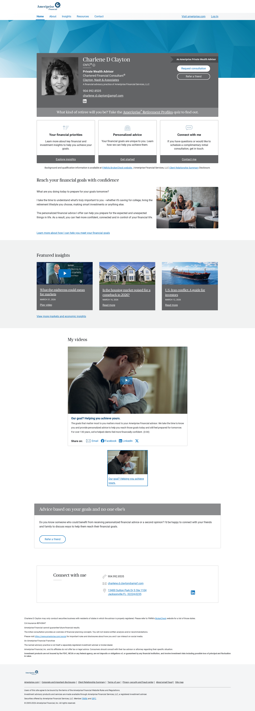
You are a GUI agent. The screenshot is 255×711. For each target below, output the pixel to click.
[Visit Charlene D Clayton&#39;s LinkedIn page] (193, 592)
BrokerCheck (160, 618)
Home (40, 16)
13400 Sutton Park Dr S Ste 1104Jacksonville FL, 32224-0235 (127, 592)
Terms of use (114, 682)
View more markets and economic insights (61, 316)
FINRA (84, 698)
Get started (127, 159)
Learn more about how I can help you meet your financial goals (73, 232)
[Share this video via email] (91, 441)
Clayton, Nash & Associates (101, 80)
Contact (99, 16)
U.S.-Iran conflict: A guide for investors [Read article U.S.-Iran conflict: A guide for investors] (185, 292)
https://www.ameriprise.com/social (50, 636)
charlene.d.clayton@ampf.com (103, 95)
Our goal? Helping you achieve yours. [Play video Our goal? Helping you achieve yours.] (126, 480)
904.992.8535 (92, 91)
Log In (214, 16)
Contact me (189, 159)
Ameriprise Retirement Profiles (148, 112)
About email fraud (164, 682)
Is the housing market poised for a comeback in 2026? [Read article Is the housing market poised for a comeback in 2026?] (126, 292)
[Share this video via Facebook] (108, 441)
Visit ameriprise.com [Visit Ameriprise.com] (193, 16)
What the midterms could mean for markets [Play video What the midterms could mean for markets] (62, 292)
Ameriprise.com (31, 682)
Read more (109, 305)
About (52, 16)
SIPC (94, 698)
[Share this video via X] (137, 441)
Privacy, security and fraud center (138, 682)
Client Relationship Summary (184, 167)
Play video (46, 305)
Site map (179, 682)
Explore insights (66, 159)
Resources (83, 16)
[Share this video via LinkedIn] (126, 441)
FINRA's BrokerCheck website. (117, 167)
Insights (66, 16)
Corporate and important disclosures (58, 682)
